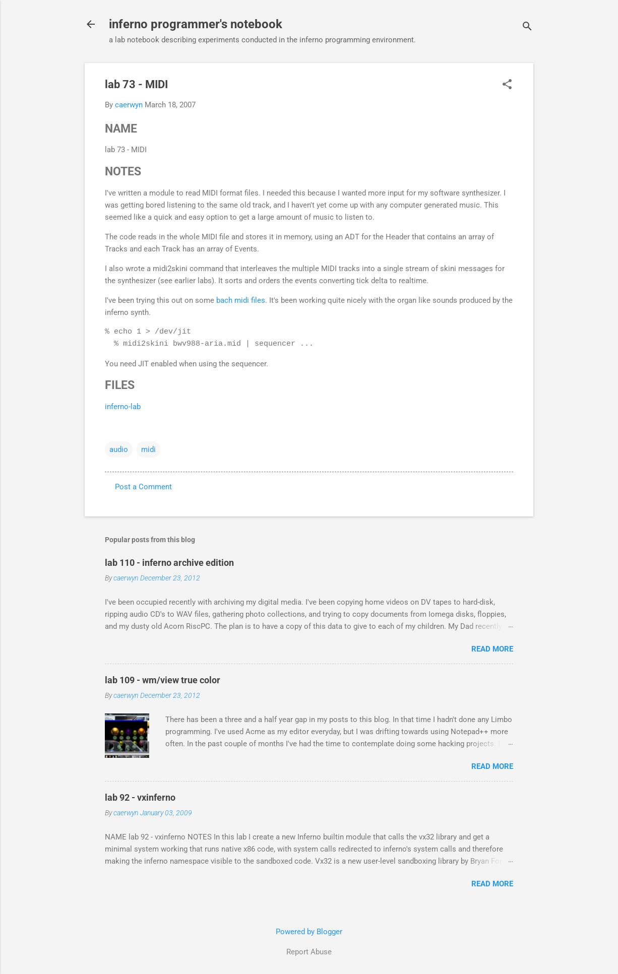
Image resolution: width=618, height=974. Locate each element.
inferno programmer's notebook (195, 24)
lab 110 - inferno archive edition (169, 562)
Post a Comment (143, 486)
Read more (492, 649)
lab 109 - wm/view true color (162, 680)
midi (148, 449)
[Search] (527, 27)
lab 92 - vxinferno (140, 797)
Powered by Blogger (309, 931)
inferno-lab (123, 406)
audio (118, 449)
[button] (507, 85)
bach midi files (240, 300)
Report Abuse (309, 951)
